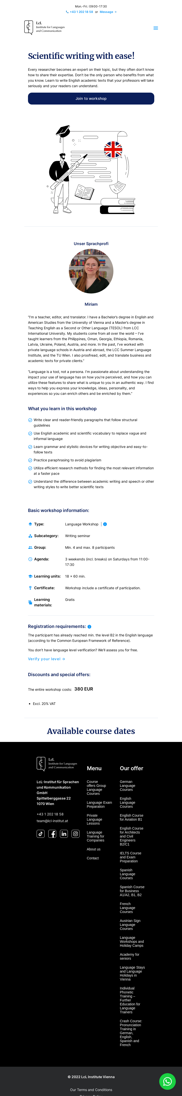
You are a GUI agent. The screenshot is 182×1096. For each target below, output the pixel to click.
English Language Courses (127, 802)
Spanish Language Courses (127, 874)
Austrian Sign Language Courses (130, 925)
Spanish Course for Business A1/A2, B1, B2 (132, 891)
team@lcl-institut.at (52, 821)
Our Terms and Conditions (91, 1090)
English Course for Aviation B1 (131, 817)
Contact (93, 858)
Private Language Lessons (94, 819)
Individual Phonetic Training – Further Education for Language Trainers (130, 1000)
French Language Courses (127, 908)
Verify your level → (46, 664)
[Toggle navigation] (153, 28)
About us (94, 849)
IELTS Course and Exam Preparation (130, 857)
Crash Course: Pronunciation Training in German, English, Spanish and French (131, 1033)
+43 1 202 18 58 (50, 814)
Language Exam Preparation (99, 804)
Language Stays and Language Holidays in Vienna (132, 973)
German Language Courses (127, 786)
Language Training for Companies (95, 836)
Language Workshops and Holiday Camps (132, 942)
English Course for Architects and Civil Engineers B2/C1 (131, 836)
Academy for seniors (129, 956)
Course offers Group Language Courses (96, 788)
